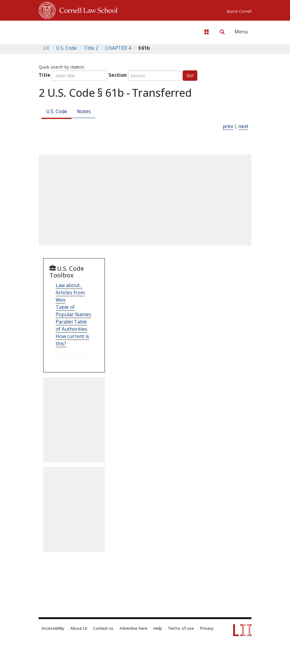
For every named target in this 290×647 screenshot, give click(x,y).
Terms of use (181, 628)
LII (46, 48)
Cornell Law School (87, 9)
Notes (84, 111)
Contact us (103, 628)
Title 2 (91, 48)
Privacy (206, 628)
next (243, 126)
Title (44, 75)
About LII (78, 628)
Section (118, 75)
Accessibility (53, 628)
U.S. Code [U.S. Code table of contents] (66, 48)
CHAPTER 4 (118, 48)
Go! (190, 75)
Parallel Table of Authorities (71, 325)
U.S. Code (56, 111)
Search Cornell (238, 11)
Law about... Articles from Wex (70, 292)
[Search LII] (222, 32)
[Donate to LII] (206, 32)
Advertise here (133, 628)
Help (158, 628)
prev (228, 126)
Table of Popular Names (73, 311)
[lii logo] (62, 30)
